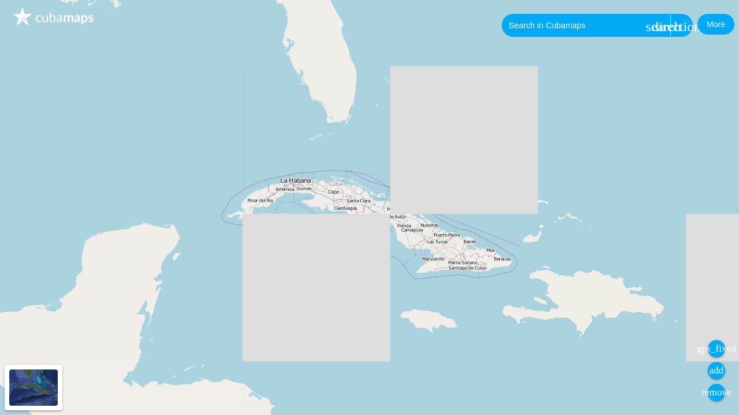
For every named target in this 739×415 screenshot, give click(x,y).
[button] (715, 24)
